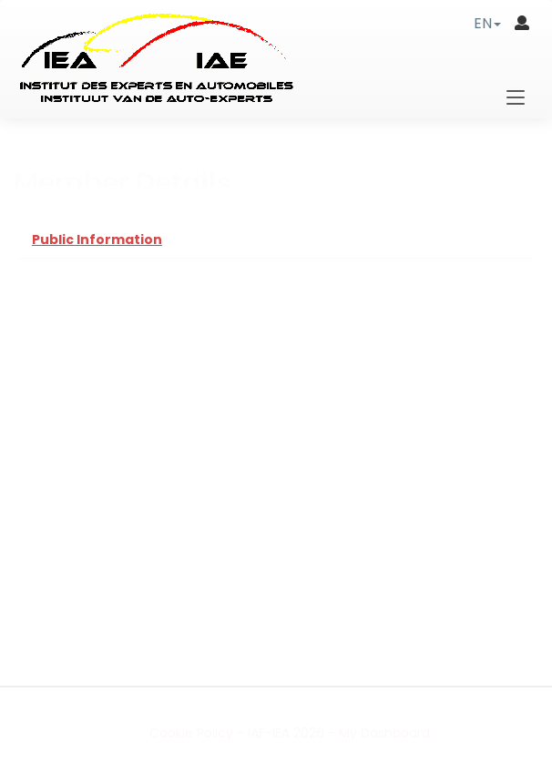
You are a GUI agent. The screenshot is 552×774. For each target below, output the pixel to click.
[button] (487, 23)
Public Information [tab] (97, 239)
